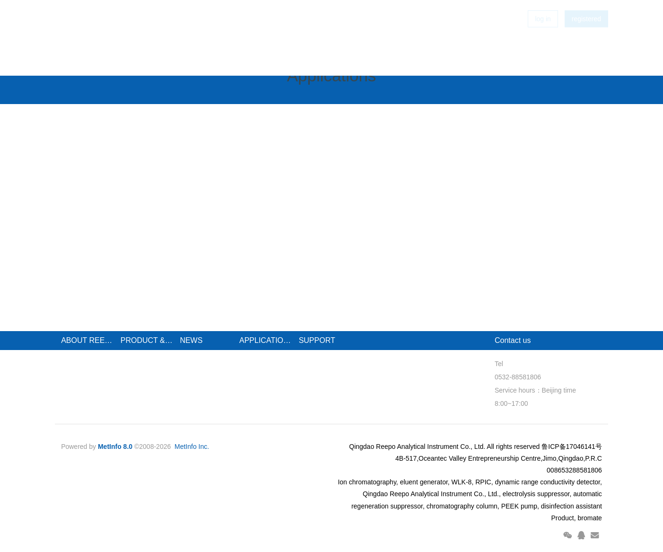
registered (586, 33)
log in (542, 33)
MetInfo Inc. (191, 446)
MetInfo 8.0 (115, 446)
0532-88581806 (518, 377)
